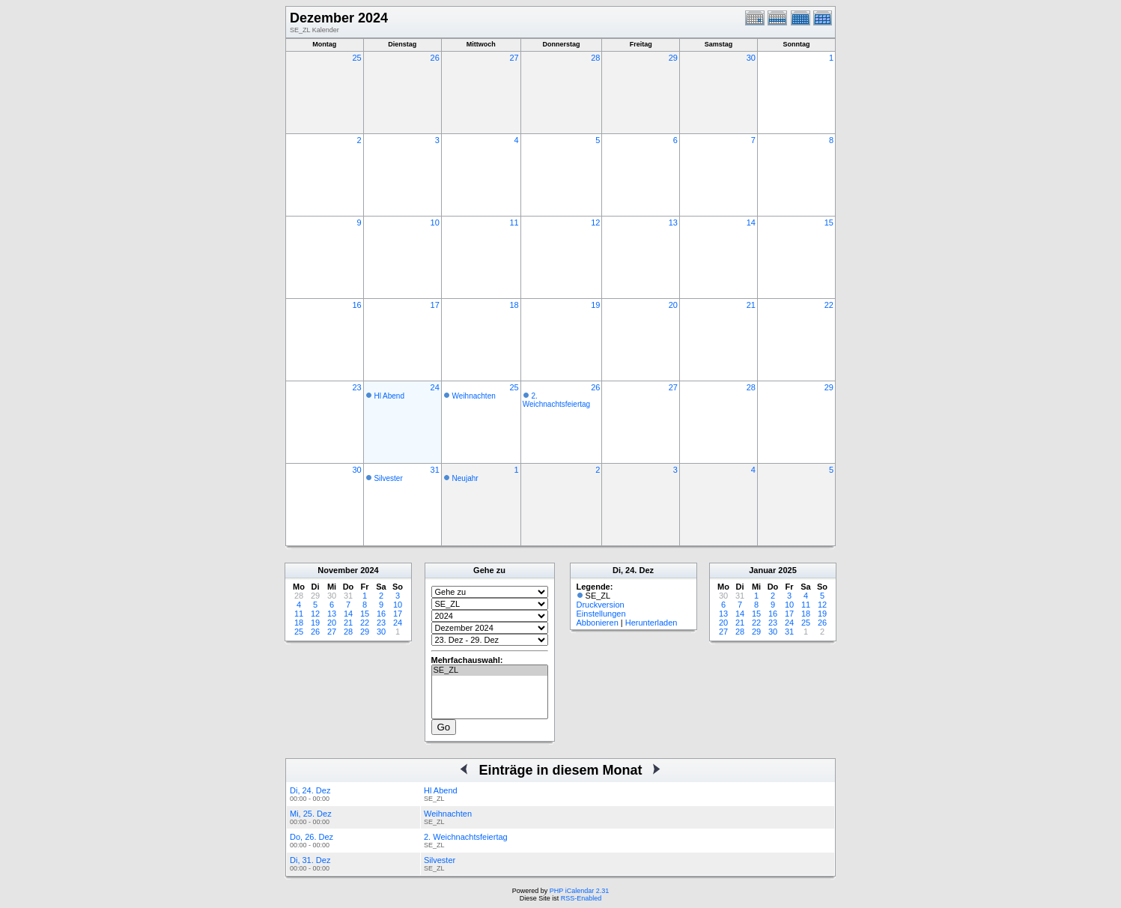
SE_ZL (489, 670)
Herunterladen (651, 622)
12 (595, 222)
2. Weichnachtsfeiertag (556, 400)
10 (435, 222)
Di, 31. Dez (310, 860)
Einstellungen (601, 613)
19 (595, 304)
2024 (369, 570)
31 (435, 469)
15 (828, 222)
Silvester (388, 478)
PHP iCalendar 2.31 (579, 891)
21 (751, 304)
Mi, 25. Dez (311, 813)
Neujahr (465, 478)
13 (673, 222)
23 (356, 387)
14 (751, 222)
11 (513, 222)
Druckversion (601, 604)
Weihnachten (474, 396)
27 (513, 57)
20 (673, 304)
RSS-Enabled (581, 898)
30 (751, 57)
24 (435, 387)
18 (513, 304)
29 (673, 57)
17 (435, 304)
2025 (787, 570)
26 (435, 57)
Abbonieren (598, 622)
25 (356, 57)
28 (595, 57)
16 (356, 304)
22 (828, 304)
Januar (762, 570)
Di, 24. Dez (310, 790)
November (338, 570)
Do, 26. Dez (311, 836)
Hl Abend (389, 396)
